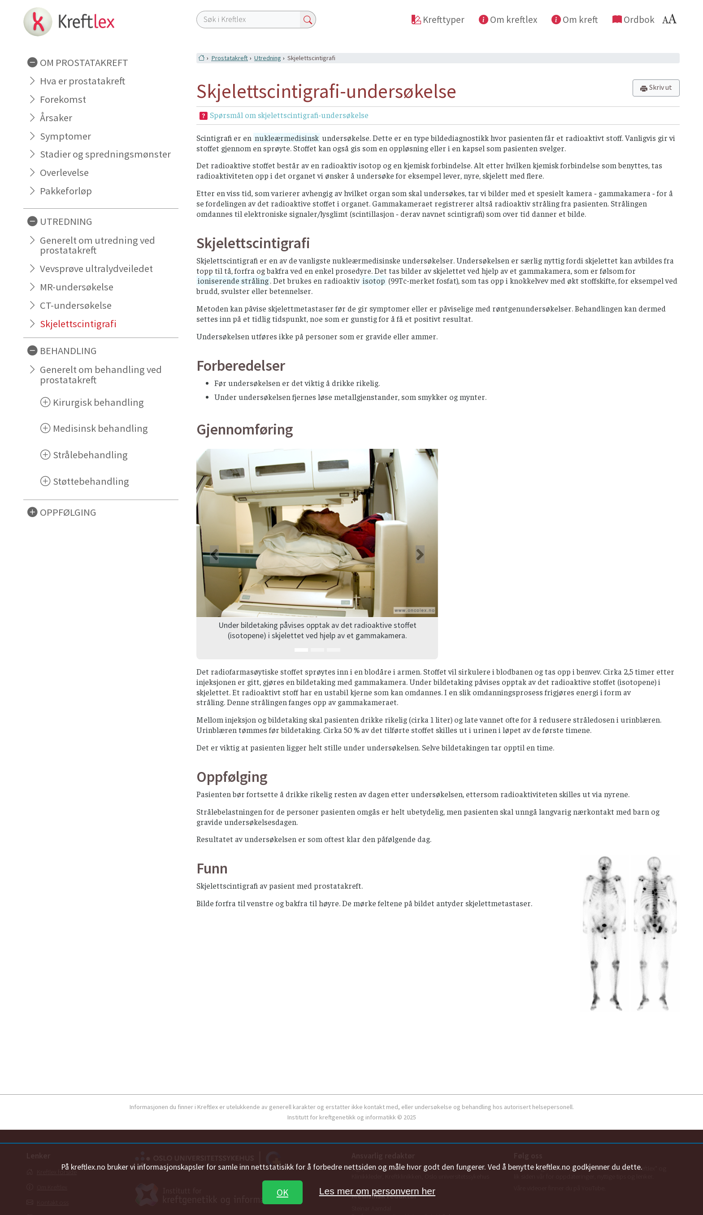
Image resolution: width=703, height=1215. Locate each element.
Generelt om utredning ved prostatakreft (97, 245)
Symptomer (65, 136)
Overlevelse (64, 172)
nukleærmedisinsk (287, 138)
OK (282, 1192)
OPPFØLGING (68, 512)
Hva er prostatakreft (82, 81)
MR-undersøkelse (76, 287)
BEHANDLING (68, 350)
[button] (214, 554)
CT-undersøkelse (76, 305)
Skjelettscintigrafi (78, 323)
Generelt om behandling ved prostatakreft (101, 374)
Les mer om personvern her (377, 1191)
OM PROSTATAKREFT (84, 62)
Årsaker (56, 117)
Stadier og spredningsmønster (105, 154)
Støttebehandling (91, 481)
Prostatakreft (229, 58)
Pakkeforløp (66, 190)
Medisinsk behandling (100, 428)
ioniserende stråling (233, 280)
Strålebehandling (90, 454)
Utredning (267, 58)
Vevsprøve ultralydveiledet (96, 268)
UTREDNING (66, 221)
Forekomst (63, 99)
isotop (374, 280)
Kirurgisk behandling (98, 402)
